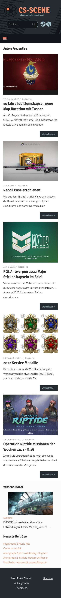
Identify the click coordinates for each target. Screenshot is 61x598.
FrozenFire (27, 99)
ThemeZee (21, 587)
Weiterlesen (47, 134)
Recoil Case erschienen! (22, 190)
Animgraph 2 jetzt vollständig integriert (25, 553)
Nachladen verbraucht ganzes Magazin (25, 562)
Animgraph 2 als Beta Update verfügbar (25, 557)
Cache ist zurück (12, 548)
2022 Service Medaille (20, 362)
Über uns (48, 578)
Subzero (7, 517)
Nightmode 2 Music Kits (16, 543)
